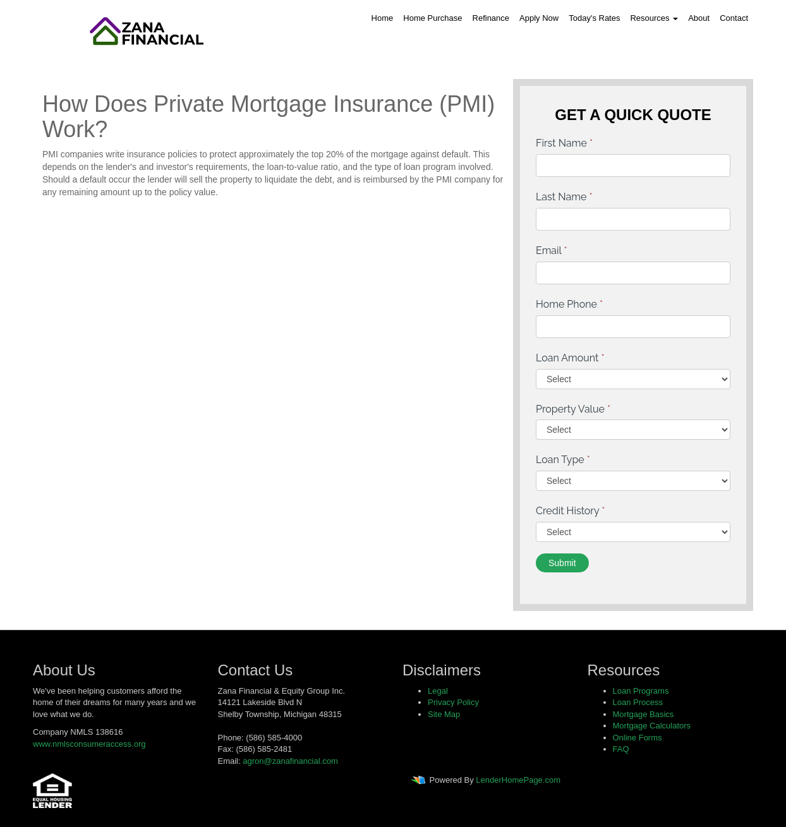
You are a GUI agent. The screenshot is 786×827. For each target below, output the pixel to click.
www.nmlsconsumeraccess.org (89, 744)
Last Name (564, 197)
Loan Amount (570, 358)
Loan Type (563, 460)
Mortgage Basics (643, 714)
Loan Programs (641, 691)
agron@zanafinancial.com (290, 761)
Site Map (444, 714)
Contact (734, 18)
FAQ (621, 749)
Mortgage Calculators (652, 725)
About (699, 18)
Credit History (570, 511)
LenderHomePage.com (518, 780)
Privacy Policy (453, 702)
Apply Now (539, 18)
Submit (562, 563)
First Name (564, 143)
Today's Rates (594, 18)
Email (551, 250)
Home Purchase (432, 18)
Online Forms (637, 737)
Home (383, 18)
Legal (438, 691)
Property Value (573, 409)
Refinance (491, 18)
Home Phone (569, 304)
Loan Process (638, 702)
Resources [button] (654, 18)
